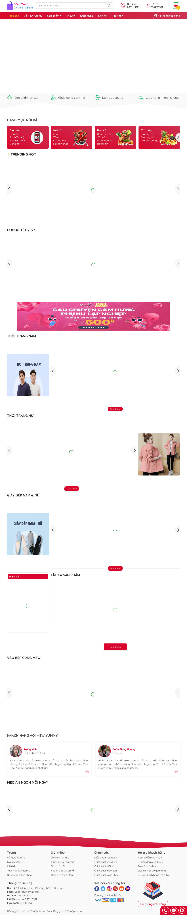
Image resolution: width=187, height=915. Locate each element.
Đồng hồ (14, 143)
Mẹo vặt (118, 16)
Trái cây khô (148, 137)
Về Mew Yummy (33, 15)
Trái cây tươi (148, 134)
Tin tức (71, 16)
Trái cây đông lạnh (149, 140)
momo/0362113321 (26, 899)
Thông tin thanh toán (62, 874)
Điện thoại (15, 134)
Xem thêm (115, 409)
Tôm (56, 137)
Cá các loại (59, 140)
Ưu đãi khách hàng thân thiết (154, 874)
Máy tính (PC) (17, 140)
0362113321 (157, 7)
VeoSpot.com (38, 911)
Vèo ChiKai (26, 902)
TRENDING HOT (21, 154)
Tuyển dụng (86, 15)
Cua (55, 134)
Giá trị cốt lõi (14, 861)
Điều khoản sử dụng (105, 857)
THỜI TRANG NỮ (20, 415)
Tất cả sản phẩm (65, 575)
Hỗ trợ (154, 4)
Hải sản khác (60, 143)
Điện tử (14, 130)
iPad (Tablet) (17, 137)
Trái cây (146, 130)
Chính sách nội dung (105, 861)
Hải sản (58, 130)
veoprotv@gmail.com (27, 891)
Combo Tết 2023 (21, 230)
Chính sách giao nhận (106, 874)
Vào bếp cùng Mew (24, 658)
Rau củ (101, 130)
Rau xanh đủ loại (104, 134)
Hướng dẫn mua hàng (150, 861)
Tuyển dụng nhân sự (18, 870)
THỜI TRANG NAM (21, 336)
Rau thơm (102, 143)
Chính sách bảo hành (106, 870)
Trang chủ (13, 15)
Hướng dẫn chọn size (150, 857)
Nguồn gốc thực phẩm (20, 874)
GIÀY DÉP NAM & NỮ (23, 495)
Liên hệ (102, 15)
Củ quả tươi (103, 137)
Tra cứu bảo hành (148, 866)
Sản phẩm (55, 16)
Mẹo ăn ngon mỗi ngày (27, 782)
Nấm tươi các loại (104, 140)
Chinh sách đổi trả (104, 866)
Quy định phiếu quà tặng (152, 870)
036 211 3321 (23, 895)
